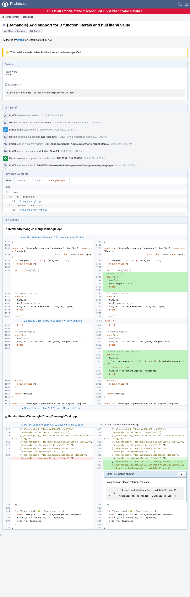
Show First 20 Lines (30, 237)
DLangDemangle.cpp (30, 201)
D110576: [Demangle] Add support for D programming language (75, 165)
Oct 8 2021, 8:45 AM (52, 115)
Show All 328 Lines (51, 408)
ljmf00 (21, 39)
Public (37, 31)
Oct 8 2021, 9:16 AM (71, 151)
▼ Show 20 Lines (75, 237)
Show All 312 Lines (53, 424)
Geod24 (54, 151)
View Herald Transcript (66, 122)
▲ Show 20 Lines (32, 321)
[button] (187, 4)
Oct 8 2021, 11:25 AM (126, 165)
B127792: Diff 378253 (69, 158)
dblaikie (43, 151)
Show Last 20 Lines (73, 408)
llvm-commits (49, 136)
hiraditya (46, 122)
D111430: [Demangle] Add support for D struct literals (77, 143)
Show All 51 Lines (52, 321)
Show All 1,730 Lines (53, 237)
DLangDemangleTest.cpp (33, 210)
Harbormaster (17, 158)
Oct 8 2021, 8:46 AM (121, 144)
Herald (13, 122)
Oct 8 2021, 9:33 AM (94, 158)
